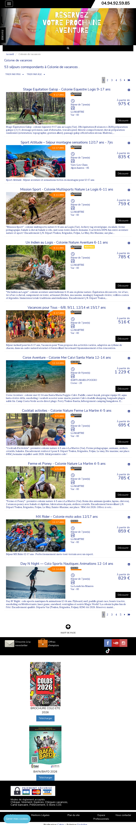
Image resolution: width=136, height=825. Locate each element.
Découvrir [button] (123, 120)
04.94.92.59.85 (115, 3)
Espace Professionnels (101, 817)
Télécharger (45, 718)
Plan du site (73, 815)
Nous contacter (123, 815)
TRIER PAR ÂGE (34, 74)
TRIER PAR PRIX (13, 74)
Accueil (10, 54)
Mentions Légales (40, 815)
